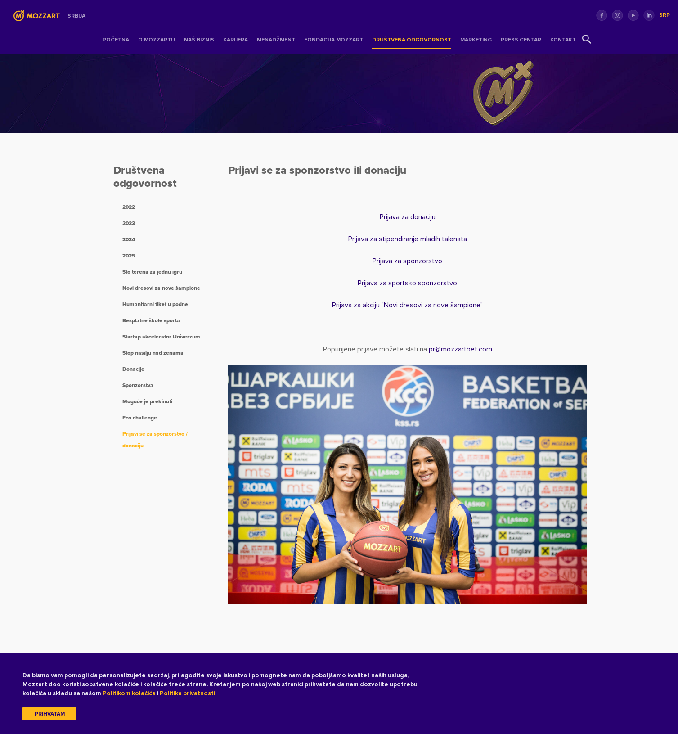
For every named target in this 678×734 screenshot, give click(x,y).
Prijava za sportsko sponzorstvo (407, 283)
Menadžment (276, 39)
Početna (116, 39)
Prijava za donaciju (408, 216)
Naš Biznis (199, 39)
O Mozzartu (156, 39)
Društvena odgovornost (411, 39)
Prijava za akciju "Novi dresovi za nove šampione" (407, 305)
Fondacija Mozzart (333, 39)
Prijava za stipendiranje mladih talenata (407, 238)
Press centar (521, 39)
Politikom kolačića (129, 693)
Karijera (235, 39)
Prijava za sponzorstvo (407, 261)
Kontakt (563, 39)
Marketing (476, 39)
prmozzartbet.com (460, 349)
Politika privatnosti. (188, 693)
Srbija (76, 16)
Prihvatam (50, 714)
